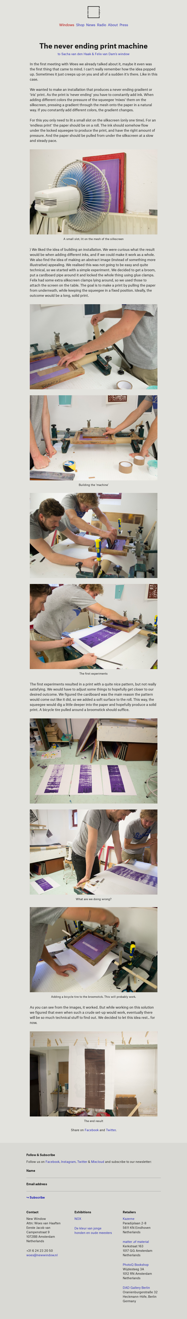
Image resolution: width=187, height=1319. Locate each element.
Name (30, 1170)
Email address (36, 1184)
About (113, 25)
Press (124, 25)
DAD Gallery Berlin (136, 1287)
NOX (77, 1219)
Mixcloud (97, 1162)
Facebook (92, 1130)
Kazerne (128, 1219)
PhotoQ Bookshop (136, 1264)
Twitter (111, 1130)
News (90, 25)
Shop (80, 25)
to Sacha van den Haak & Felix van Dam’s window (94, 54)
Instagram (68, 1162)
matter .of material (136, 1241)
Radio (101, 25)
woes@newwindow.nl (42, 1255)
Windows (66, 25)
